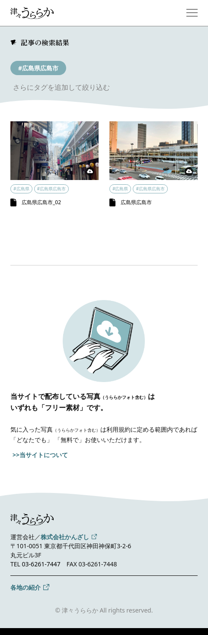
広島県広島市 (136, 202)
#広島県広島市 (38, 68)
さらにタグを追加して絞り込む (61, 87)
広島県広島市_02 (41, 202)
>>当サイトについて (40, 455)
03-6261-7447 (41, 564)
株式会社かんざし (65, 537)
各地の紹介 (25, 587)
